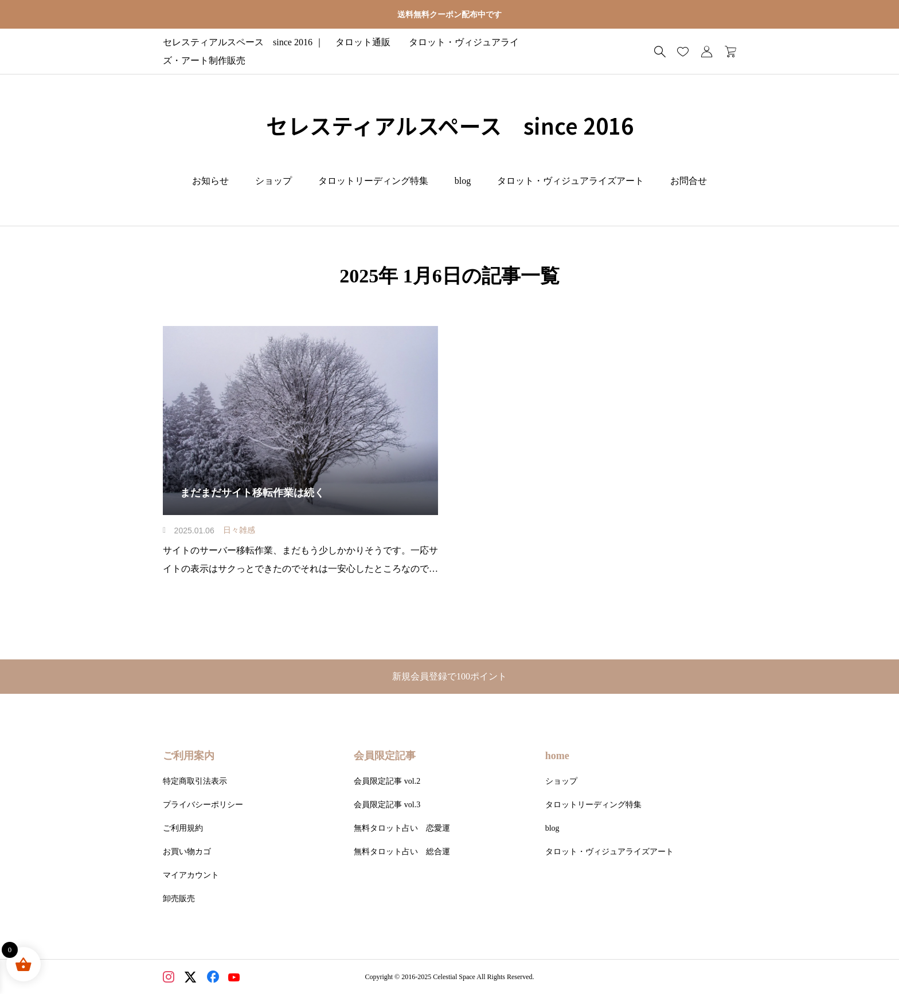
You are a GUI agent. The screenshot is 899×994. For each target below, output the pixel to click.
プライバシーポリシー (203, 804)
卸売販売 (179, 898)
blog (463, 181)
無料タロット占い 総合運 (402, 851)
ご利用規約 (183, 828)
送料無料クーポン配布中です (449, 14)
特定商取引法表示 (195, 781)
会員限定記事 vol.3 (387, 804)
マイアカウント (191, 875)
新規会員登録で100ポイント (454, 676)
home (557, 755)
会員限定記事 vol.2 (387, 781)
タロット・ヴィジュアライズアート (570, 181)
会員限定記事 (385, 755)
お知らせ (210, 181)
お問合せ (688, 181)
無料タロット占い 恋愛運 (402, 828)
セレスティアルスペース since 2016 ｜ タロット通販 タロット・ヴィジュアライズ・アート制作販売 (382, 51)
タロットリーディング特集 (373, 181)
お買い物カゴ (187, 851)
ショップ (273, 181)
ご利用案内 (188, 755)
